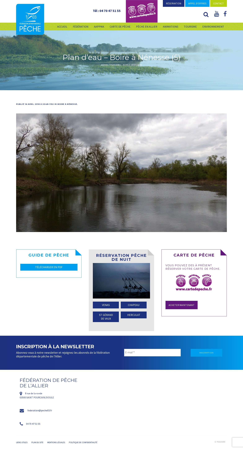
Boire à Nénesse (67, 104)
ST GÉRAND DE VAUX (106, 316)
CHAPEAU (133, 305)
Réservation (173, 3)
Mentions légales (56, 442)
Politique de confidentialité (83, 442)
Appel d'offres (197, 3)
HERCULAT (133, 315)
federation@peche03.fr (39, 410)
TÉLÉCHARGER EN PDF (48, 267)
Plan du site (37, 442)
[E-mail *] (152, 352)
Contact (218, 3)
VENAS (106, 305)
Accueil (104, 65)
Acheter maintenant (181, 305)
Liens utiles (22, 442)
